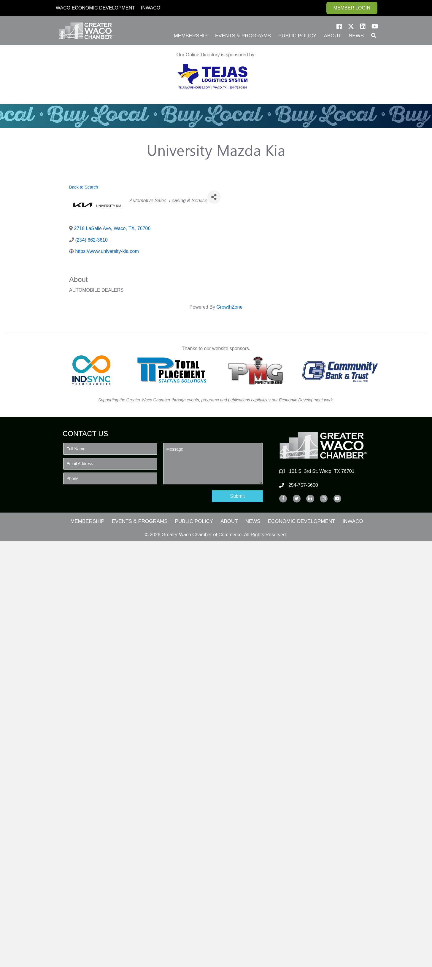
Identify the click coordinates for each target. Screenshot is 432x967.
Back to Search (83, 187)
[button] (339, 26)
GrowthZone (229, 306)
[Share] (214, 197)
